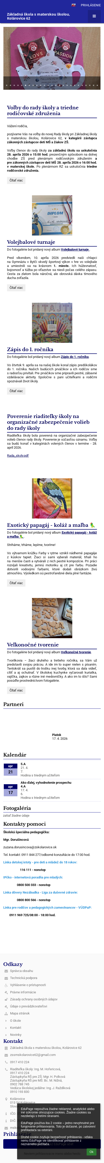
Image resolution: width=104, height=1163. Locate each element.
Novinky (15, 1035)
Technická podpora (23, 978)
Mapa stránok (20, 1013)
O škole (15, 1020)
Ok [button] (91, 1152)
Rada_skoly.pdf (18, 455)
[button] (73, 5)
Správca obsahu (21, 971)
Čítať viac (17, 181)
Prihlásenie (91, 5)
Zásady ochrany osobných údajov (33, 999)
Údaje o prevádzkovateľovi (28, 1006)
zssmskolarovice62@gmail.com (33, 1055)
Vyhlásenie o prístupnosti (28, 985)
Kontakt (15, 1028)
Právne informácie (23, 992)
